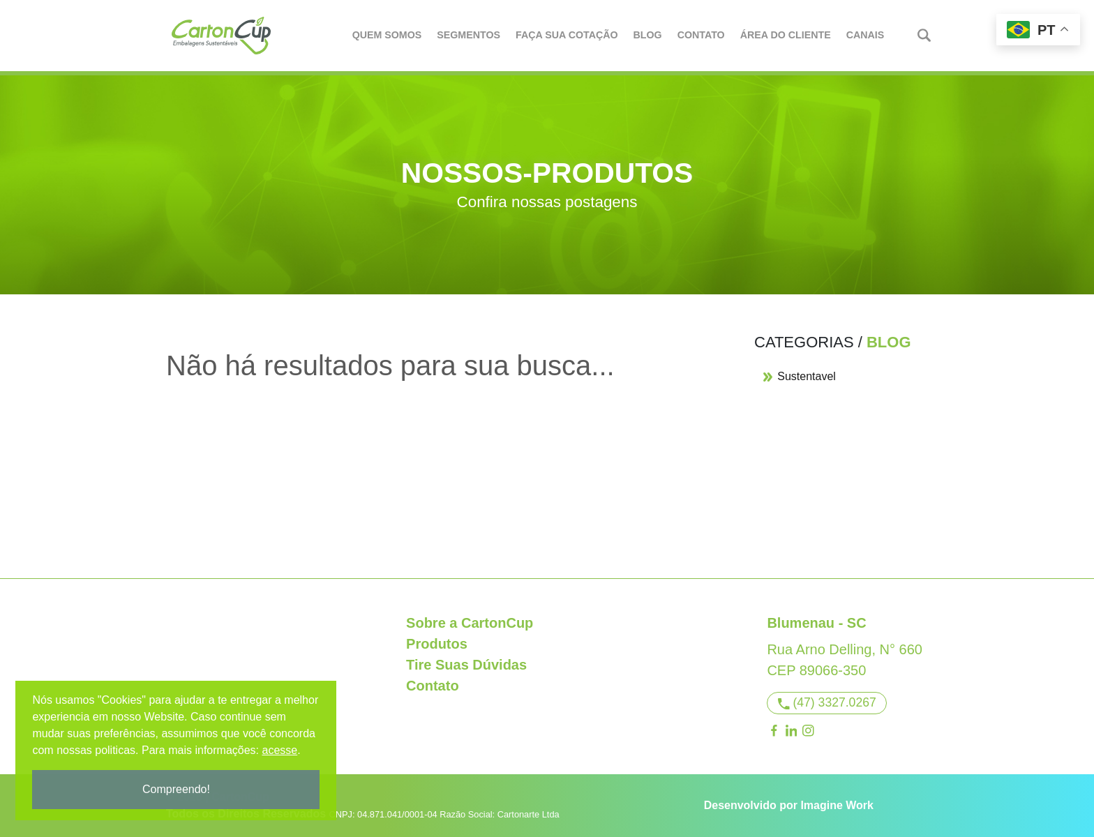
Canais (866, 34)
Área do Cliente (786, 34)
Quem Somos (388, 34)
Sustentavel (799, 376)
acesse (281, 750)
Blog (648, 34)
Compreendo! (177, 789)
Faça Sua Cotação (567, 34)
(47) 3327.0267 (827, 702)
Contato (702, 34)
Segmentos (469, 34)
